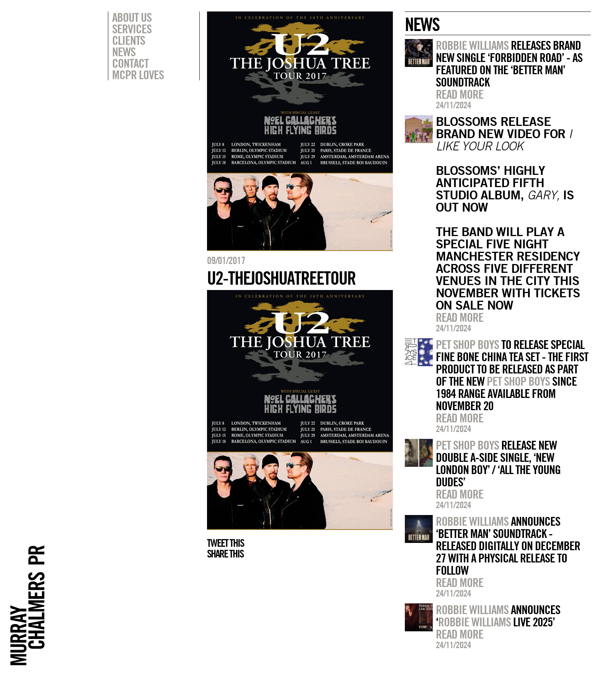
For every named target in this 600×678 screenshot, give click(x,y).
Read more (459, 94)
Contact (130, 63)
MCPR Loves (138, 74)
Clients (128, 40)
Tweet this (225, 542)
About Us (132, 17)
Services (132, 28)
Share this (225, 553)
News (123, 51)
